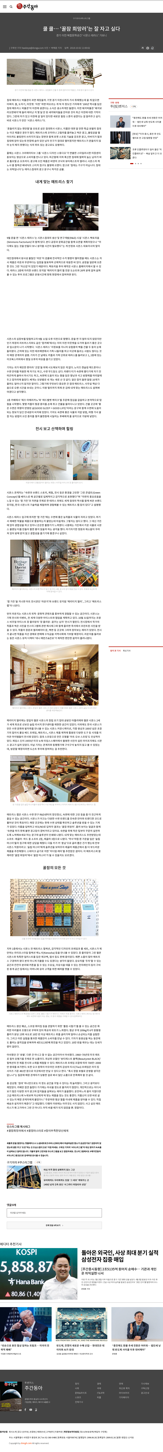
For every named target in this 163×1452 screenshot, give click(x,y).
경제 (99, 1383)
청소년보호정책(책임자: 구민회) (93, 1432)
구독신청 (145, 1388)
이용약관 (58, 1432)
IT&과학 (100, 1393)
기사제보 (145, 1383)
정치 (77, 1383)
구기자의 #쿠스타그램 (19, 1162)
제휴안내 (41, 1432)
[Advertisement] (25, 306)
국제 (99, 1388)
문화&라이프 (81, 1393)
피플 (99, 1397)
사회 (77, 1388)
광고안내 (145, 1393)
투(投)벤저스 (119, 106)
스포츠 (78, 1397)
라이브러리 (124, 1393)
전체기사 (79, 1402)
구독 (38, 1162)
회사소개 (13, 1432)
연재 (121, 1383)
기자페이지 (124, 1397)
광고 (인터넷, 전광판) (27, 1432)
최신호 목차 (124, 1388)
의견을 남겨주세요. (18, 1213)
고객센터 (50, 1432)
